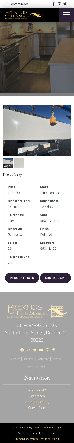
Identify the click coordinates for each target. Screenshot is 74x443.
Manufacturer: (19, 200)
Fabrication (37, 395)
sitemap (19, 439)
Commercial (36, 390)
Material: (15, 228)
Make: (44, 187)
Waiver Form (37, 407)
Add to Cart (55, 277)
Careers (15, 359)
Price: (12, 187)
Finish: (44, 228)
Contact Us (43, 359)
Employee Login (37, 366)
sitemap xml (32, 439)
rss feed (45, 439)
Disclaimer (28, 359)
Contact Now (17, 4)
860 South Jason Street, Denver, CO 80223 (37, 332)
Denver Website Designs (47, 427)
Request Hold (22, 277)
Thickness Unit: (19, 256)
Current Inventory (37, 401)
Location (57, 359)
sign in (56, 439)
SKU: (43, 214)
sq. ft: (12, 242)
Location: (47, 242)
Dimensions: (49, 200)
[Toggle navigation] (66, 14)
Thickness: (16, 214)
